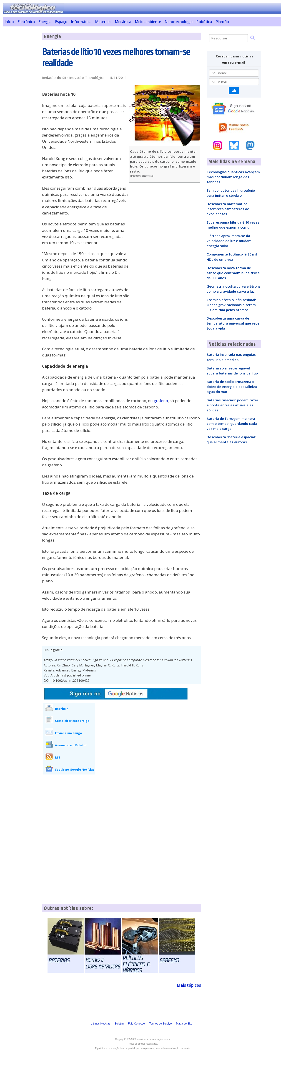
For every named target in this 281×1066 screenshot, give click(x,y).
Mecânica (123, 21)
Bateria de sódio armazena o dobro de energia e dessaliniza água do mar (232, 386)
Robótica (204, 21)
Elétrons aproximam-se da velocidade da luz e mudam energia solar (229, 240)
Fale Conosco (136, 1023)
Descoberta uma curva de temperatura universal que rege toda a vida (233, 323)
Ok (234, 90)
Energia (44, 21)
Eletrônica (26, 21)
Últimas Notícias (100, 1023)
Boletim (119, 1023)
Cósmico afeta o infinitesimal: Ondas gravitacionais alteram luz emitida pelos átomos (231, 304)
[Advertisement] (21, 101)
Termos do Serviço (160, 1023)
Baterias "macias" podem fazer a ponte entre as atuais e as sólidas (232, 405)
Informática (81, 21)
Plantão (222, 21)
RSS (57, 757)
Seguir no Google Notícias (74, 769)
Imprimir (61, 709)
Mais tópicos (189, 985)
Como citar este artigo (72, 721)
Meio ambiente (148, 21)
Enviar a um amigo (68, 733)
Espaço (61, 21)
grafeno (161, 400)
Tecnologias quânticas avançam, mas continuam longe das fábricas (234, 177)
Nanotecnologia (179, 21)
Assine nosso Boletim (71, 745)
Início (9, 21)
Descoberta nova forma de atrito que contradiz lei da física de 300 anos (233, 273)
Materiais (103, 21)
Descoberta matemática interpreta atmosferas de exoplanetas (228, 208)
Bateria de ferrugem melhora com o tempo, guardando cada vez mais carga (232, 423)
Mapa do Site (184, 1023)
